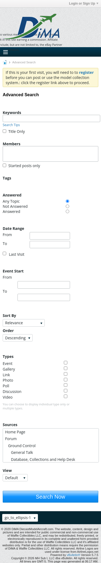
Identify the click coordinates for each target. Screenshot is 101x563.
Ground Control (20, 445)
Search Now (50, 497)
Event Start (13, 270)
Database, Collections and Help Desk (40, 459)
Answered (12, 194)
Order (8, 330)
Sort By (9, 315)
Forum (11, 438)
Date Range (13, 228)
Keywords (12, 112)
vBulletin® (73, 555)
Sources (10, 424)
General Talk (19, 452)
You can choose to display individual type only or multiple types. (36, 406)
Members (11, 143)
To (36, 244)
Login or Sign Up (83, 3)
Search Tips (11, 125)
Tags (7, 177)
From (36, 236)
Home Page (15, 431)
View (7, 470)
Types (8, 356)
